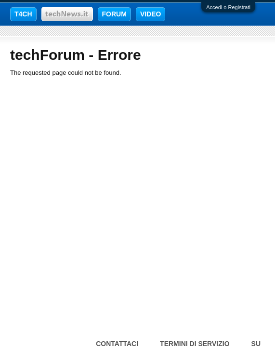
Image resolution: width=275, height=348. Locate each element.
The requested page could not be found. (65, 72)
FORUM (114, 14)
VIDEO (150, 14)
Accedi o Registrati (228, 7)
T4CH (23, 14)
